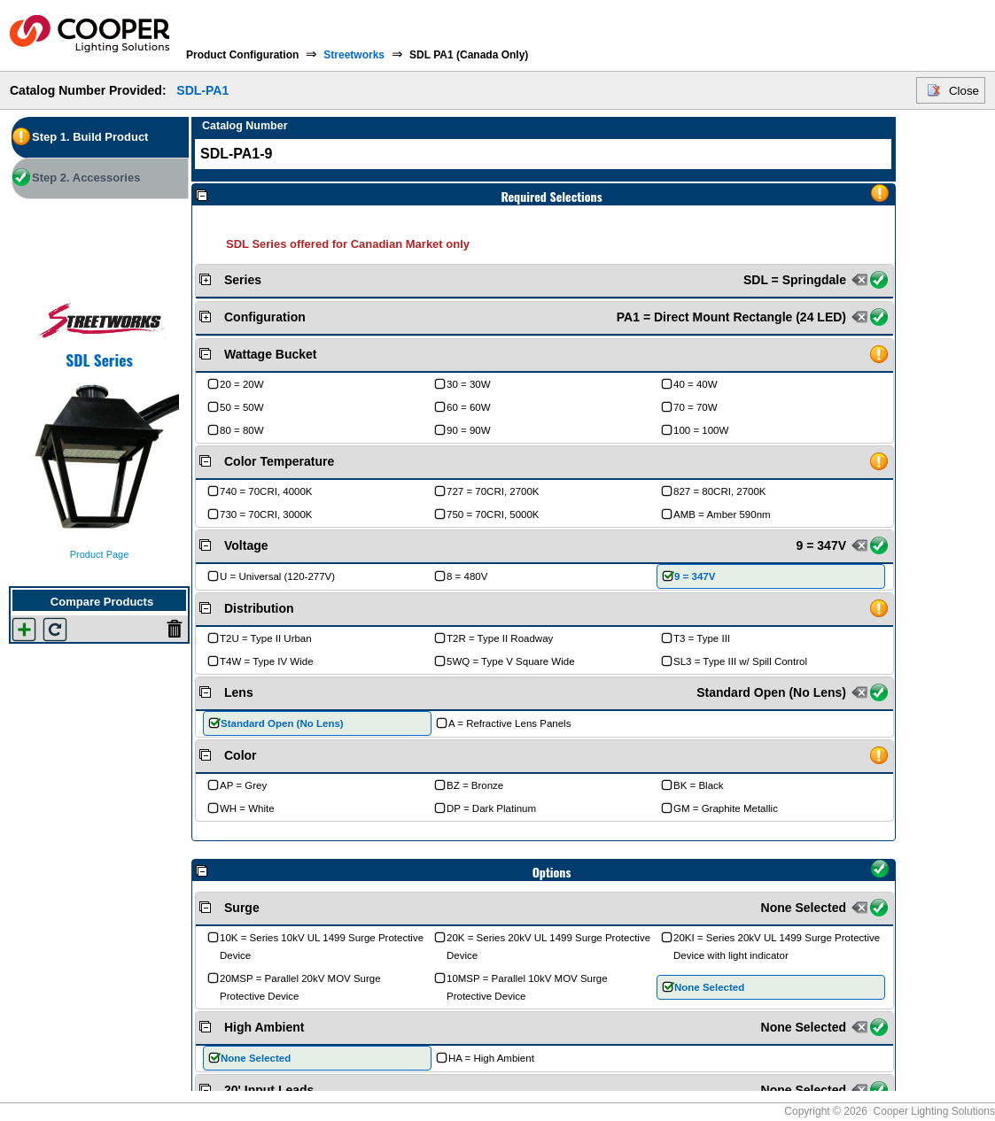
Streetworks (354, 55)
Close (964, 90)
